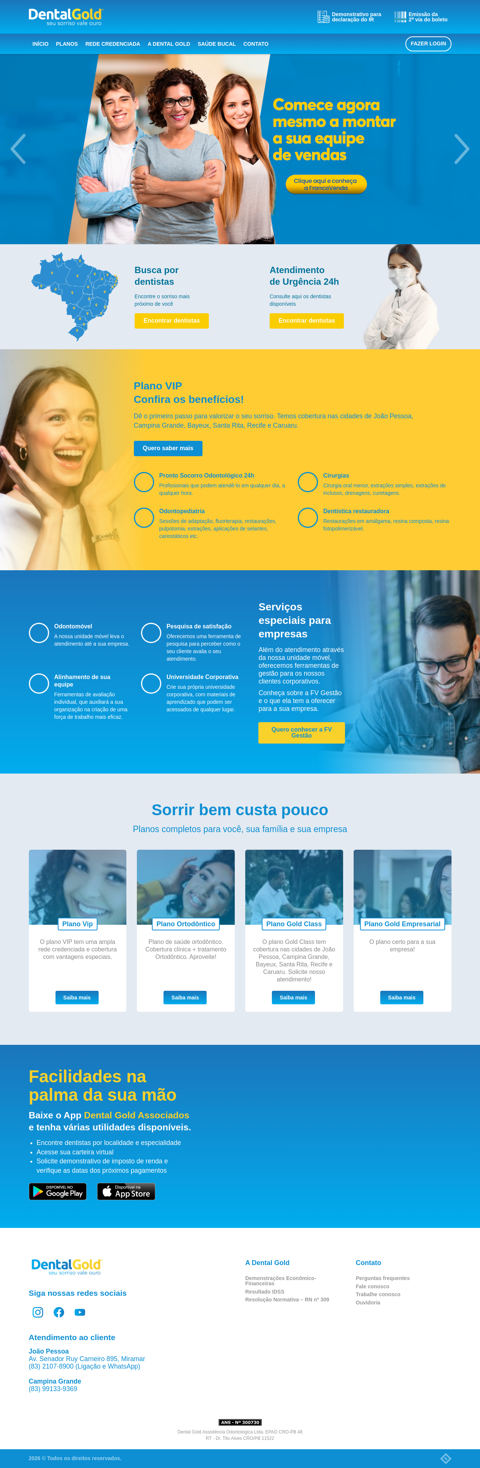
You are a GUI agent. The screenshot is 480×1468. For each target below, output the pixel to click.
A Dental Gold (169, 44)
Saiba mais (77, 998)
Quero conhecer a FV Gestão (302, 732)
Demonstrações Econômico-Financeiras (280, 1280)
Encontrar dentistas (172, 320)
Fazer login (428, 44)
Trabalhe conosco (378, 1294)
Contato (255, 44)
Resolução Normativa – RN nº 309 (287, 1300)
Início (41, 44)
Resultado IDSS (264, 1292)
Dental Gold (66, 17)
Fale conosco (372, 1286)
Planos (67, 44)
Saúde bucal (217, 44)
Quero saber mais (168, 448)
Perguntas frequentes (383, 1278)
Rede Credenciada (113, 44)
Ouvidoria (368, 1303)
